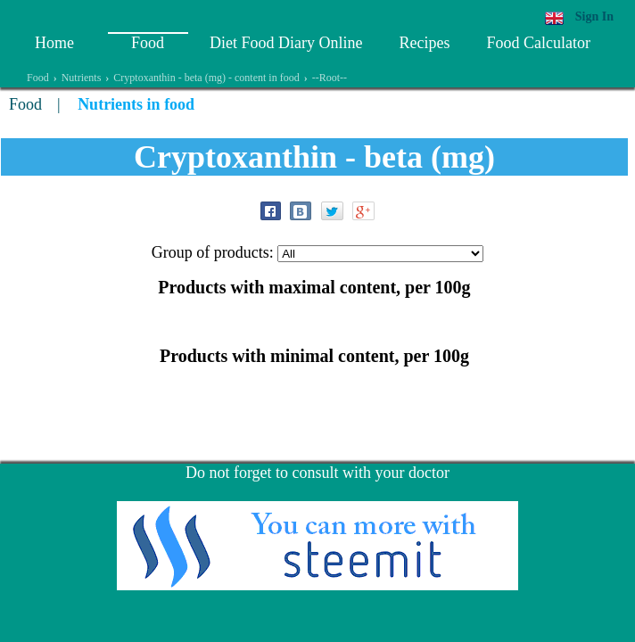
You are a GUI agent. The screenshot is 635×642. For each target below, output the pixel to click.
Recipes (424, 43)
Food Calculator (538, 43)
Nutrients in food (136, 104)
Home (54, 43)
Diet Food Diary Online (286, 43)
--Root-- (329, 77)
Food (147, 43)
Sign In (594, 16)
